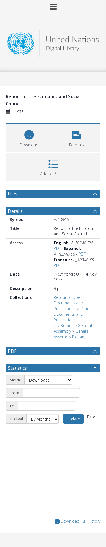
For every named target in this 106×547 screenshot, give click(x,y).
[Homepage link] (53, 42)
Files (12, 194)
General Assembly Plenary (72, 334)
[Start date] (51, 393)
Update (73, 418)
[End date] (46, 406)
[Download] (29, 137)
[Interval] (42, 419)
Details (15, 211)
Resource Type (67, 297)
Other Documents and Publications (72, 314)
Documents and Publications (68, 305)
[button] (76, 137)
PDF (57, 248)
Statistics (17, 368)
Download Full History (77, 521)
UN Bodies (63, 325)
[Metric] (48, 380)
